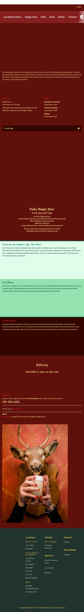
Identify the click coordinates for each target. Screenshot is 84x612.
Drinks (61, 17)
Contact (72, 17)
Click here (6, 417)
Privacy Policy (60, 608)
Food (52, 17)
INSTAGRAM (16, 409)
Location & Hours (12, 17)
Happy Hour (31, 17)
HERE (33, 371)
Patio (43, 17)
